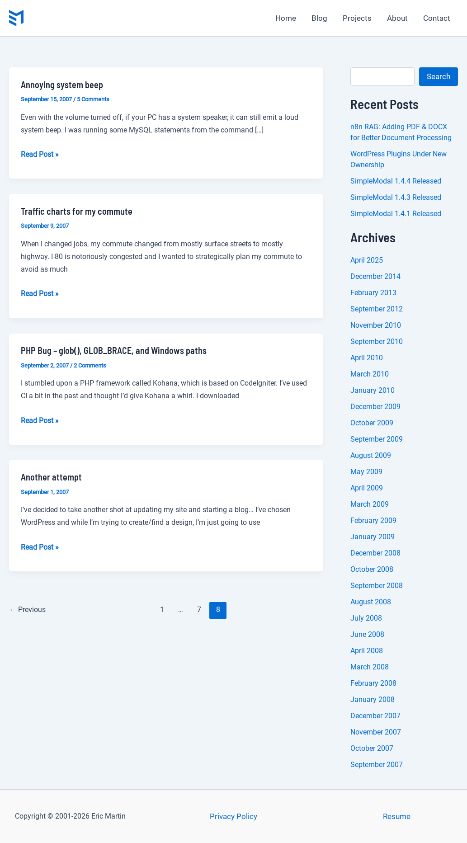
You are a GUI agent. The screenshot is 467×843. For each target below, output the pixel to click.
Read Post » (40, 154)
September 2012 (376, 309)
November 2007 (375, 732)
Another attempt (51, 476)
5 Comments (93, 99)
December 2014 (375, 276)
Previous (27, 609)
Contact (436, 18)
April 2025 (366, 260)
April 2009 (366, 488)
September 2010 (376, 341)
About (397, 18)
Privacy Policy (233, 816)
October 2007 (371, 748)
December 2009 (375, 406)
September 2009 (376, 439)
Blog (319, 18)
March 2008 (369, 667)
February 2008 (373, 683)
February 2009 (373, 520)
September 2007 (376, 764)
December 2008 (375, 553)
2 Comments (90, 365)
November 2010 (375, 325)
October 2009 (371, 423)
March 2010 (369, 374)
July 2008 (366, 618)
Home (285, 18)
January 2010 (372, 390)
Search (438, 76)
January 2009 (372, 536)
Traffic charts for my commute (76, 211)
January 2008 (372, 699)
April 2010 (366, 357)
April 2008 (366, 650)
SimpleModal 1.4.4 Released (395, 181)
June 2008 (367, 634)
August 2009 (370, 455)
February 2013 (373, 292)
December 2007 (375, 715)
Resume (396, 816)
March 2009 (369, 504)
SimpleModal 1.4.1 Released (395, 213)
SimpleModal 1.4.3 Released (395, 197)
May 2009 (366, 471)
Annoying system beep (62, 84)
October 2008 (371, 569)
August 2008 (370, 602)
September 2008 (376, 585)
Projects (357, 18)
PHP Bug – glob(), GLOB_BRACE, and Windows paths (114, 350)
